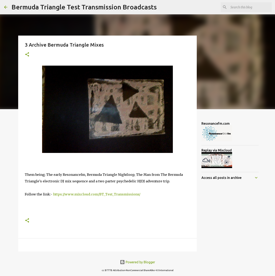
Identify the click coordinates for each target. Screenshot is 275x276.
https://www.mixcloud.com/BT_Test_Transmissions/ (96, 194)
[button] (27, 54)
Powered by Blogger (137, 262)
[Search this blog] (250, 7)
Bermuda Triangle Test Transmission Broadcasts (84, 7)
